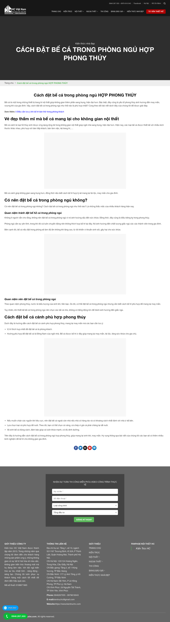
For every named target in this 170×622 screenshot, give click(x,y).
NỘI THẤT (94, 557)
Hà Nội (146, 3)
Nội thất (79, 11)
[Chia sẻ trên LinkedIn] (94, 448)
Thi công (104, 11)
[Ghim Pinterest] (90, 448)
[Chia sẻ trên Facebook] (76, 448)
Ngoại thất (92, 11)
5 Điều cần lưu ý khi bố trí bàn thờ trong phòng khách (39, 112)
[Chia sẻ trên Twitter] (80, 448)
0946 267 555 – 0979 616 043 (120, 3)
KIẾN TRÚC (94, 552)
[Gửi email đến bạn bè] (85, 448)
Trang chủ (56, 11)
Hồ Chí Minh (156, 3)
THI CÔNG (94, 566)
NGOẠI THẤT (96, 561)
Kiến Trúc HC (143, 548)
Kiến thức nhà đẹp (135, 11)
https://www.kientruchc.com (68, 604)
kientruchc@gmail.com (64, 599)
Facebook (137, 3)
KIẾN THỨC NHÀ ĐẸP (99, 575)
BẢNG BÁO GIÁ (97, 570)
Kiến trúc (67, 11)
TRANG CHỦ (95, 548)
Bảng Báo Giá (117, 11)
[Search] (165, 3)
